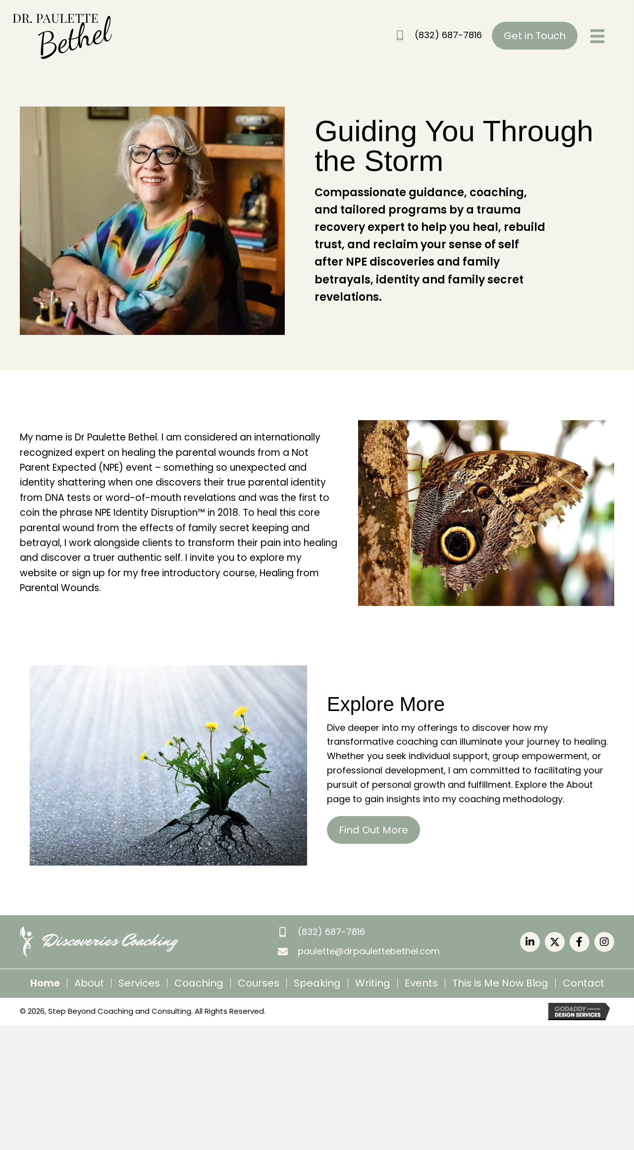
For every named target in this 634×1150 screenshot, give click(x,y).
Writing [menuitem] (372, 983)
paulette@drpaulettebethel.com (369, 951)
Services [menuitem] (139, 983)
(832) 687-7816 (448, 35)
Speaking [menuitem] (317, 983)
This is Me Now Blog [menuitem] (500, 983)
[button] (530, 942)
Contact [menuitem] (583, 983)
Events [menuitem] (421, 983)
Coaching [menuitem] (198, 983)
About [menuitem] (89, 983)
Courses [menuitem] (258, 983)
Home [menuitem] (45, 983)
